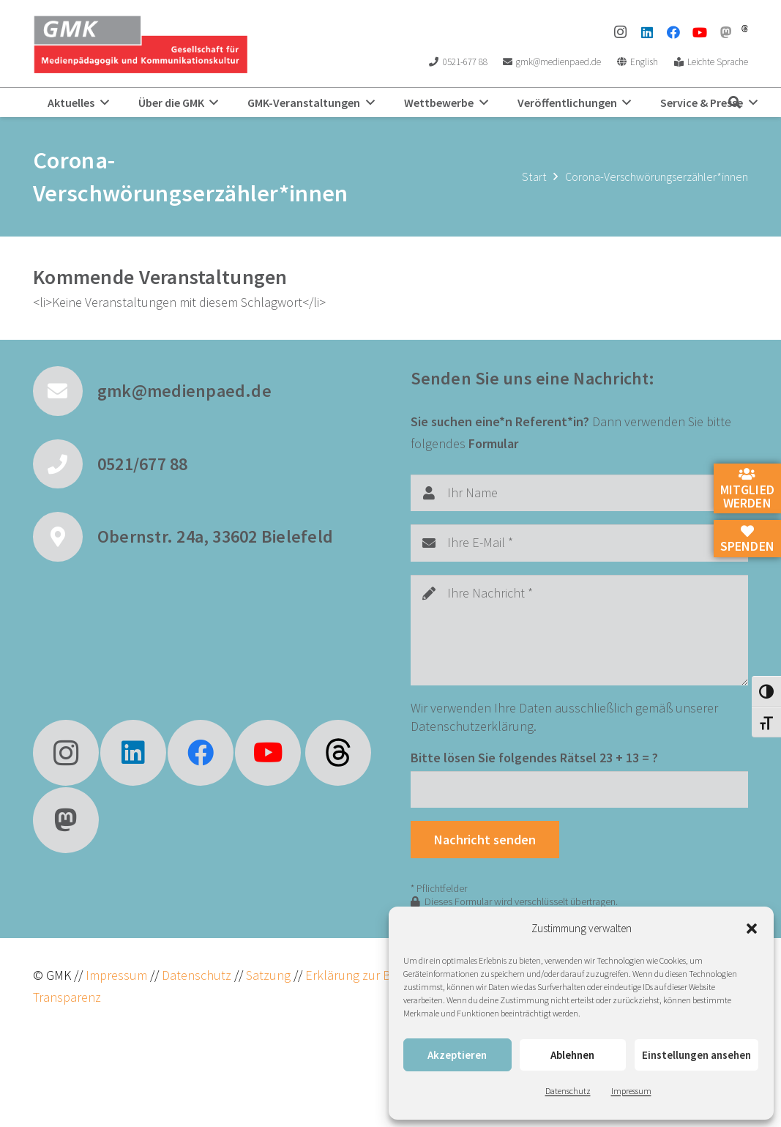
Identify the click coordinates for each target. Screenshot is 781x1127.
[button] (751, 928)
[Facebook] (673, 32)
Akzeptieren (457, 1055)
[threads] (744, 28)
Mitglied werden (747, 489)
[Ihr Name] (580, 493)
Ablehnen (572, 1055)
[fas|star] (338, 753)
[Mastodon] (726, 32)
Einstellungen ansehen (696, 1055)
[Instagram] (621, 32)
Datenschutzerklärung (472, 726)
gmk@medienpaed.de (184, 390)
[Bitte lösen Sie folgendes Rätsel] (580, 789)
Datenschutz (568, 1090)
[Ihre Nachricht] (580, 630)
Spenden (747, 539)
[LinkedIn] (647, 32)
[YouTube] (700, 32)
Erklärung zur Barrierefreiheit (384, 975)
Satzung (267, 975)
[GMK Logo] (140, 44)
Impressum (631, 1090)
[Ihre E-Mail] (580, 542)
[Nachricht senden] (485, 839)
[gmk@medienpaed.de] (65, 391)
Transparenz (67, 997)
